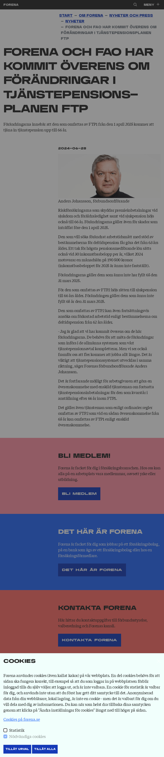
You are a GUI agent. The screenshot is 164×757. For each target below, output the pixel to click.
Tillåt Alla (45, 749)
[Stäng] (158, 661)
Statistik (16, 730)
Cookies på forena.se (21, 719)
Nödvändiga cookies (27, 736)
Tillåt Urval (17, 749)
